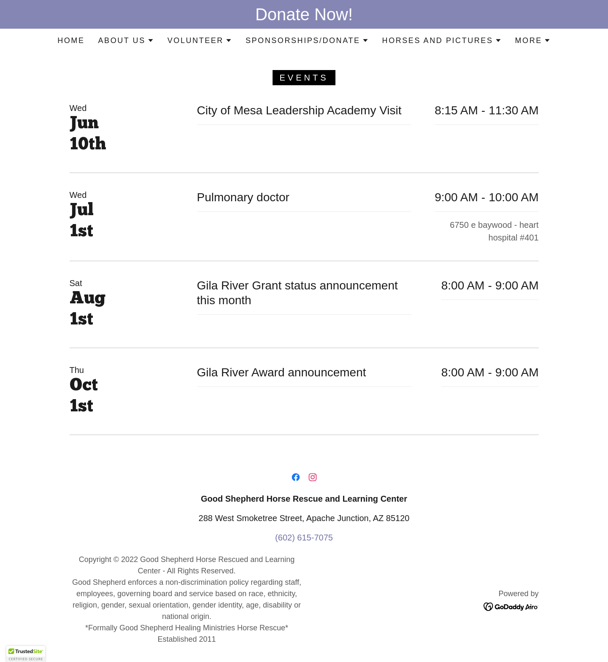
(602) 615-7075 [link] (304, 537)
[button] (126, 40)
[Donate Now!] (304, 14)
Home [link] (70, 40)
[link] (295, 477)
